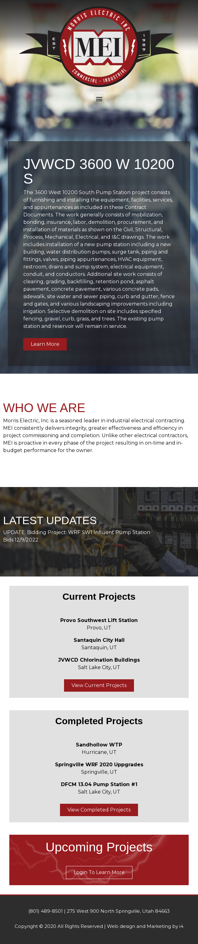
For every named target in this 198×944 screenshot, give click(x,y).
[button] (99, 99)
